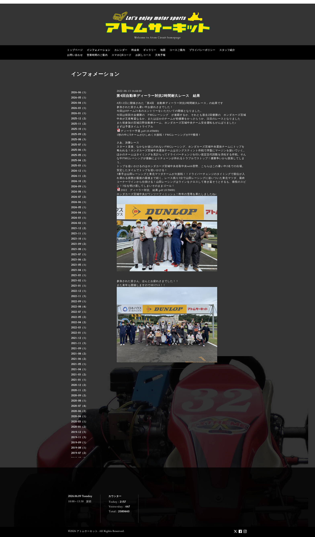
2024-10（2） (79, 181)
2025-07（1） (79, 144)
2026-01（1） (79, 113)
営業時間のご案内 (97, 55)
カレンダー (120, 50)
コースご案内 (177, 50)
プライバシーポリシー (202, 50)
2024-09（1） (79, 186)
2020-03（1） (79, 421)
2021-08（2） (79, 353)
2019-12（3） (79, 432)
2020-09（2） (79, 395)
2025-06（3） (79, 150)
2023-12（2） (79, 228)
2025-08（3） (79, 139)
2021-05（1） (79, 364)
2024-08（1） (79, 191)
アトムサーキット (87, 531)
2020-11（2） (79, 390)
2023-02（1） (79, 280)
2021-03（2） (79, 374)
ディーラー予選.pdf (133, 131)
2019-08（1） (79, 447)
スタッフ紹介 (227, 50)
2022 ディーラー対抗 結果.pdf (142, 190)
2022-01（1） (79, 332)
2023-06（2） (79, 259)
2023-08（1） (79, 249)
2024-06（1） (79, 202)
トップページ (75, 50)
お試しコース (143, 55)
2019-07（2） (79, 453)
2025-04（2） (79, 160)
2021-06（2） (79, 359)
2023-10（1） (79, 238)
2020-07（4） (79, 406)
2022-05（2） (79, 317)
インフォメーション (98, 50)
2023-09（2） (79, 244)
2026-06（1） (79, 92)
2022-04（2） (79, 322)
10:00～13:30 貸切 (79, 501)
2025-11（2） (79, 123)
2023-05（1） (79, 264)
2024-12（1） (79, 170)
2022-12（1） (79, 291)
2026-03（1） (79, 108)
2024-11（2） (79, 176)
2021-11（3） (79, 343)
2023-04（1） (79, 270)
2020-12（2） (79, 385)
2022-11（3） (79, 296)
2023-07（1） (79, 254)
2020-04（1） (79, 416)
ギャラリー (149, 50)
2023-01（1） (79, 285)
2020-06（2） (79, 411)
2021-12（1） (79, 338)
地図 (163, 50)
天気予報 (160, 55)
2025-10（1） (79, 129)
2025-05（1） (79, 155)
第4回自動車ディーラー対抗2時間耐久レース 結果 (158, 95)
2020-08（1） (79, 400)
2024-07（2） (79, 197)
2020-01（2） (79, 426)
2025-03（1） (79, 165)
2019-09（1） (79, 442)
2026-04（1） (79, 103)
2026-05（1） (79, 97)
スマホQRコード (121, 55)
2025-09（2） (79, 134)
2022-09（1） (79, 301)
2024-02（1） (79, 223)
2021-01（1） (79, 379)
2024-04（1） (79, 212)
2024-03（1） (79, 217)
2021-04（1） (79, 369)
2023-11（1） (79, 233)
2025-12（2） (79, 118)
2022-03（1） (79, 327)
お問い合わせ (75, 55)
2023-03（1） (79, 275)
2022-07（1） (79, 312)
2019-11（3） (79, 437)
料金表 (135, 50)
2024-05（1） (79, 207)
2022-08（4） (79, 306)
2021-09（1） (79, 348)
